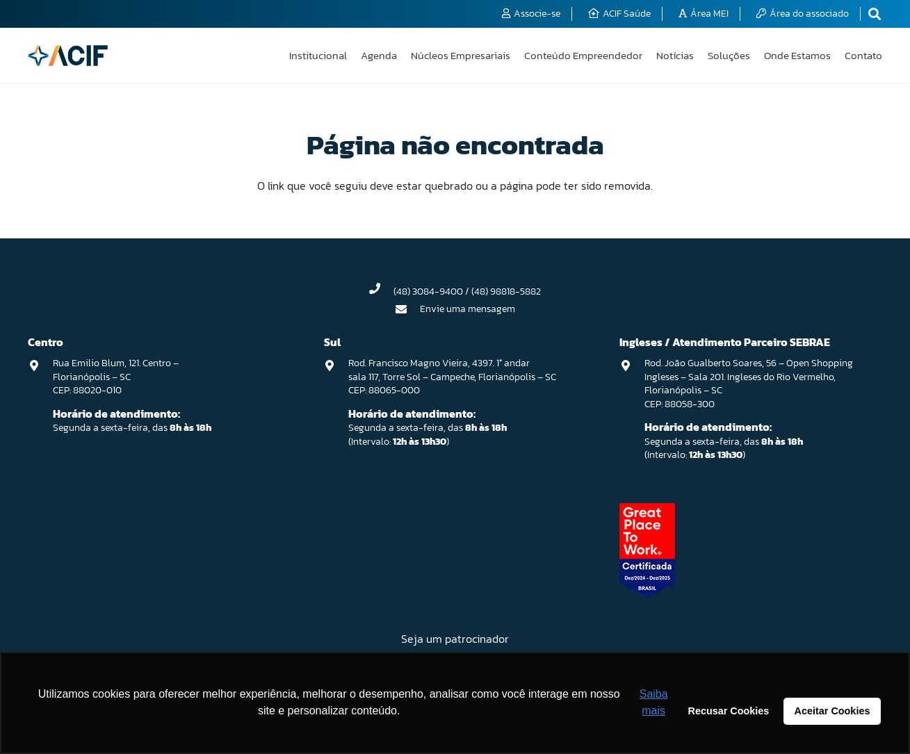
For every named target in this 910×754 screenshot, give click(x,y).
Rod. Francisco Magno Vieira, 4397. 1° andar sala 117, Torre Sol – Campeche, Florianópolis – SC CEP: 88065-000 (452, 377)
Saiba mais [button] (654, 702)
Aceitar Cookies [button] (832, 710)
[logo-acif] (68, 55)
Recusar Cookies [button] (729, 710)
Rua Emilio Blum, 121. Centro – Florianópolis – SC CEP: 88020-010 (116, 377)
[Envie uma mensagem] (407, 309)
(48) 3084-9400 (428, 291)
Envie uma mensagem (467, 309)
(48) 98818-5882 (506, 291)
